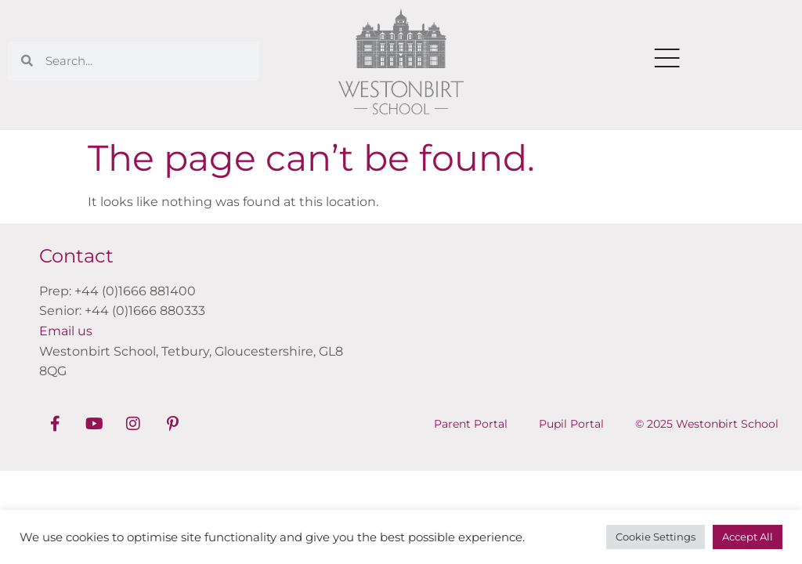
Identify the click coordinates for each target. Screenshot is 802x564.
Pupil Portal (571, 424)
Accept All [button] (747, 536)
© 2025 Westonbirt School (707, 424)
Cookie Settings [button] (655, 536)
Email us (65, 331)
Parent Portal (471, 424)
